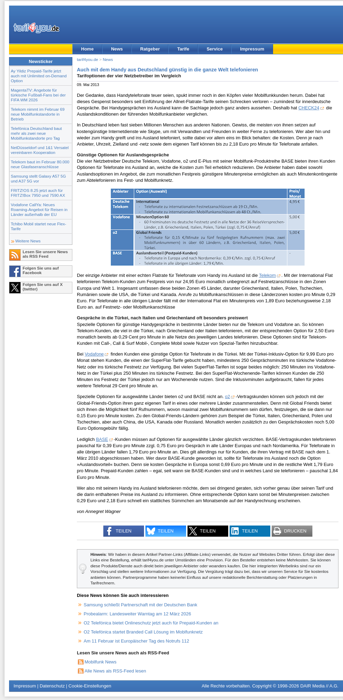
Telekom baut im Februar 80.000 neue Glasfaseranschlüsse (40, 164)
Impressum (252, 49)
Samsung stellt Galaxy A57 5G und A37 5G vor (38, 178)
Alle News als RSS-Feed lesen (115, 671)
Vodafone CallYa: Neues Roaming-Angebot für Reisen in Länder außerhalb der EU (39, 209)
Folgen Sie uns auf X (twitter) (43, 286)
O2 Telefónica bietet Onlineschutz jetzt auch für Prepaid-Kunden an (151, 622)
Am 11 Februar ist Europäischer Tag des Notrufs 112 (136, 641)
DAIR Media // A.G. (319, 686)
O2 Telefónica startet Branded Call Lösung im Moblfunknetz (143, 632)
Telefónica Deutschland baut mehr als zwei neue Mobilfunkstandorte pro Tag (36, 133)
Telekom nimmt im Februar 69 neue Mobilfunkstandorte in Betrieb (38, 114)
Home (87, 49)
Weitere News (28, 241)
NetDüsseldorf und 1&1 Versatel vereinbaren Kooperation (40, 150)
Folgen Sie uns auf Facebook (41, 270)
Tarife (183, 49)
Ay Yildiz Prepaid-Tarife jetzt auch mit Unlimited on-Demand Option (38, 76)
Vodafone (94, 354)
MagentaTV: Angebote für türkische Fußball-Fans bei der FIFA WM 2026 (38, 95)
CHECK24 (308, 107)
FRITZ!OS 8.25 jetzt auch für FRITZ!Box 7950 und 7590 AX (38, 192)
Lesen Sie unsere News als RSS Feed (45, 253)
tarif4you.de (87, 59)
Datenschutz (52, 686)
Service (215, 49)
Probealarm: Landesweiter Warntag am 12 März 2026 (137, 613)
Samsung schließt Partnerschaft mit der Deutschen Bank (141, 604)
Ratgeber (150, 49)
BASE (102, 439)
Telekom (267, 275)
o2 (227, 396)
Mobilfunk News (101, 661)
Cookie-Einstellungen (90, 686)
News (117, 49)
